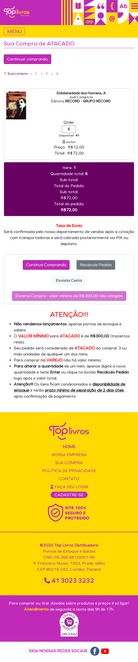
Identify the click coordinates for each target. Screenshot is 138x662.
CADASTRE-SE (69, 494)
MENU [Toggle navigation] (14, 31)
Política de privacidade (69, 470)
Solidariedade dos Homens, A (81, 93)
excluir (69, 142)
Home (69, 446)
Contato (69, 478)
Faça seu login (69, 486)
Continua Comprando (46, 264)
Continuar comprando (27, 59)
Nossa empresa (69, 454)
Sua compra (69, 462)
